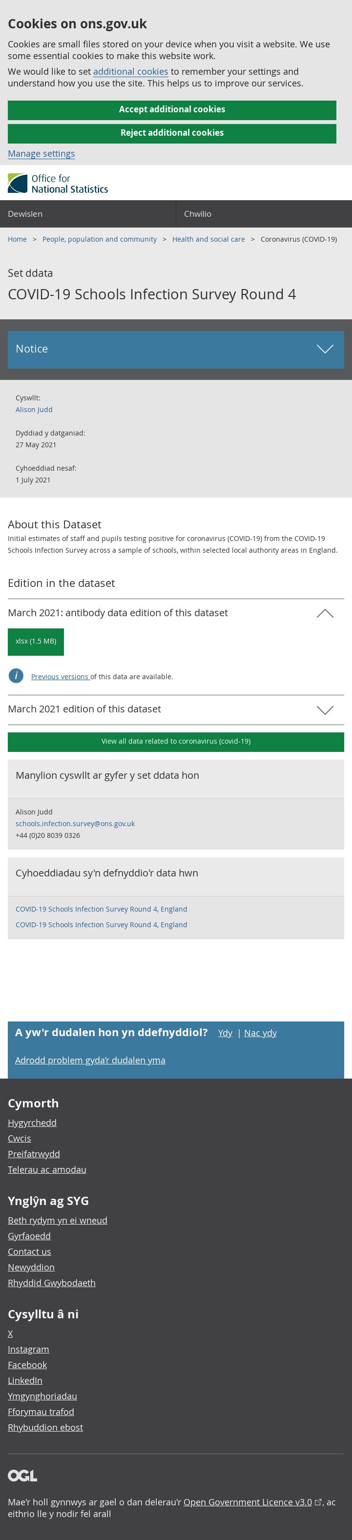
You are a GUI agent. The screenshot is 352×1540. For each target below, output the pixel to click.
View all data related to (176, 741)
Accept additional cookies (172, 109)
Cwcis (19, 1138)
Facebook (27, 1365)
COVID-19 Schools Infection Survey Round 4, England (101, 909)
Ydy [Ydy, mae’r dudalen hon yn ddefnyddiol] (225, 1033)
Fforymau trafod (41, 1411)
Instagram (28, 1349)
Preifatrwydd (34, 1154)
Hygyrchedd (32, 1122)
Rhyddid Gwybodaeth (52, 1283)
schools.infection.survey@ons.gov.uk (75, 823)
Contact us (29, 1251)
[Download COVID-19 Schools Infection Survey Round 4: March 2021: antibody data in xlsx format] (36, 642)
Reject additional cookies (172, 132)
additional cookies (130, 71)
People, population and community (100, 239)
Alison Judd (34, 409)
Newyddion (31, 1267)
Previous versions (60, 676)
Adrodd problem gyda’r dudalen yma (90, 1060)
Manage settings (41, 153)
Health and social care (209, 239)
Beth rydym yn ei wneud (57, 1220)
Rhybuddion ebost (45, 1427)
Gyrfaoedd (29, 1236)
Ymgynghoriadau (42, 1396)
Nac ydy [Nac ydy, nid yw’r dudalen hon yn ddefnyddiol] (260, 1033)
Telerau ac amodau (47, 1169)
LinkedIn (25, 1380)
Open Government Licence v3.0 (248, 1502)
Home (18, 239)
